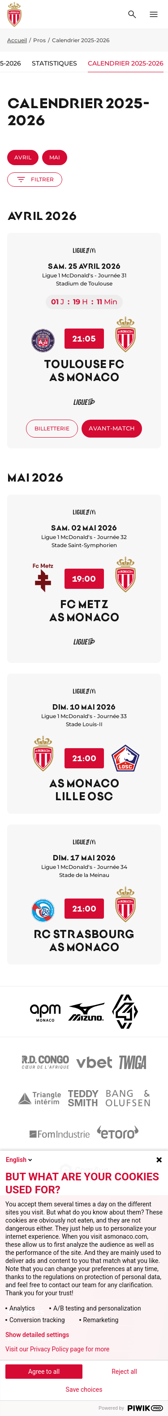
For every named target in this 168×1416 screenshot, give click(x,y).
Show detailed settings (37, 1334)
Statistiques (54, 63)
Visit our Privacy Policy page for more (57, 1349)
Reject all (124, 1371)
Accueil (17, 40)
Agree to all (44, 1371)
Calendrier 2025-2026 (126, 63)
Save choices (84, 1389)
